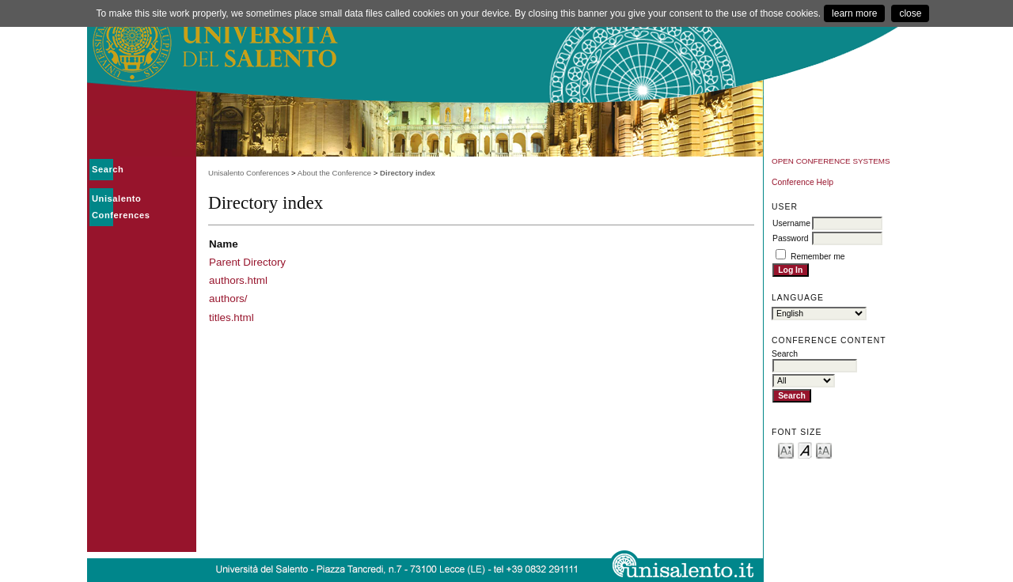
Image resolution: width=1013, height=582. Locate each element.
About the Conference (334, 172)
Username (791, 223)
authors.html (238, 280)
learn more (854, 13)
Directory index (407, 172)
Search (107, 169)
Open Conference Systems (831, 161)
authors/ (228, 298)
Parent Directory (247, 262)
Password (790, 238)
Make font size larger (824, 449)
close (910, 13)
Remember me (818, 256)
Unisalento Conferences (248, 172)
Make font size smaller (786, 449)
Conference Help (802, 182)
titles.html (231, 317)
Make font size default (805, 449)
